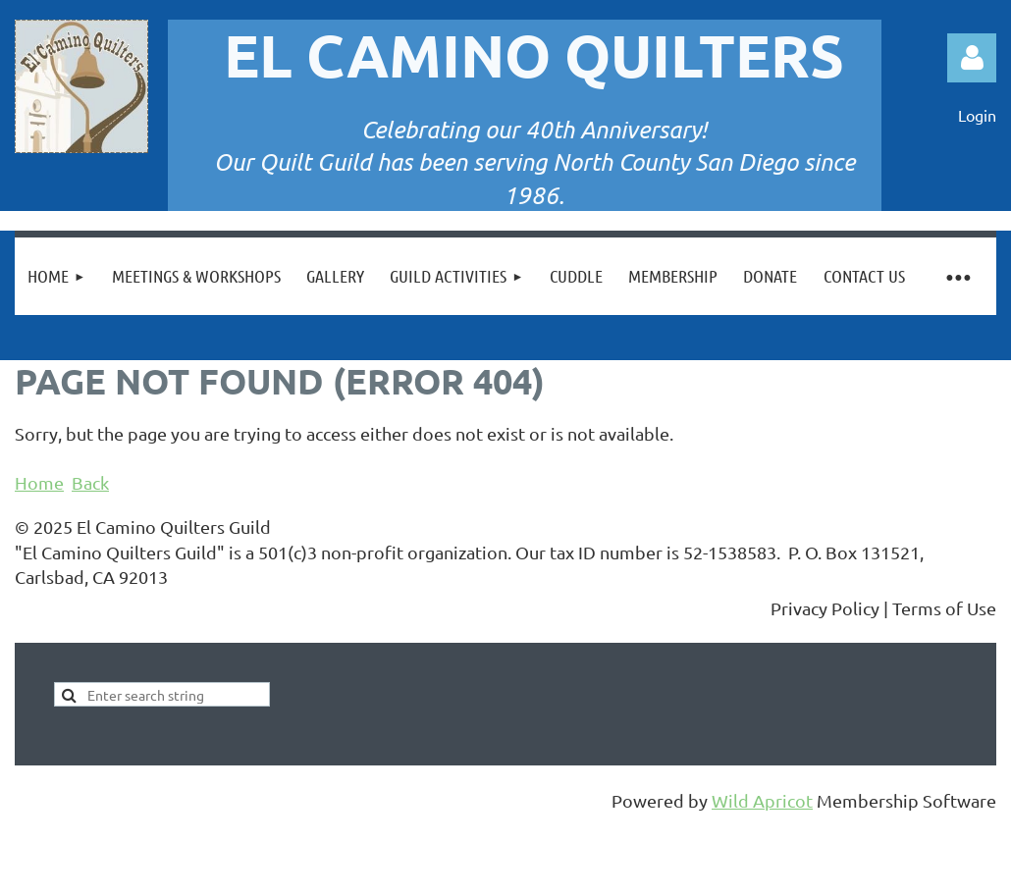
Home (39, 482)
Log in (971, 57)
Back (90, 482)
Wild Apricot (762, 800)
